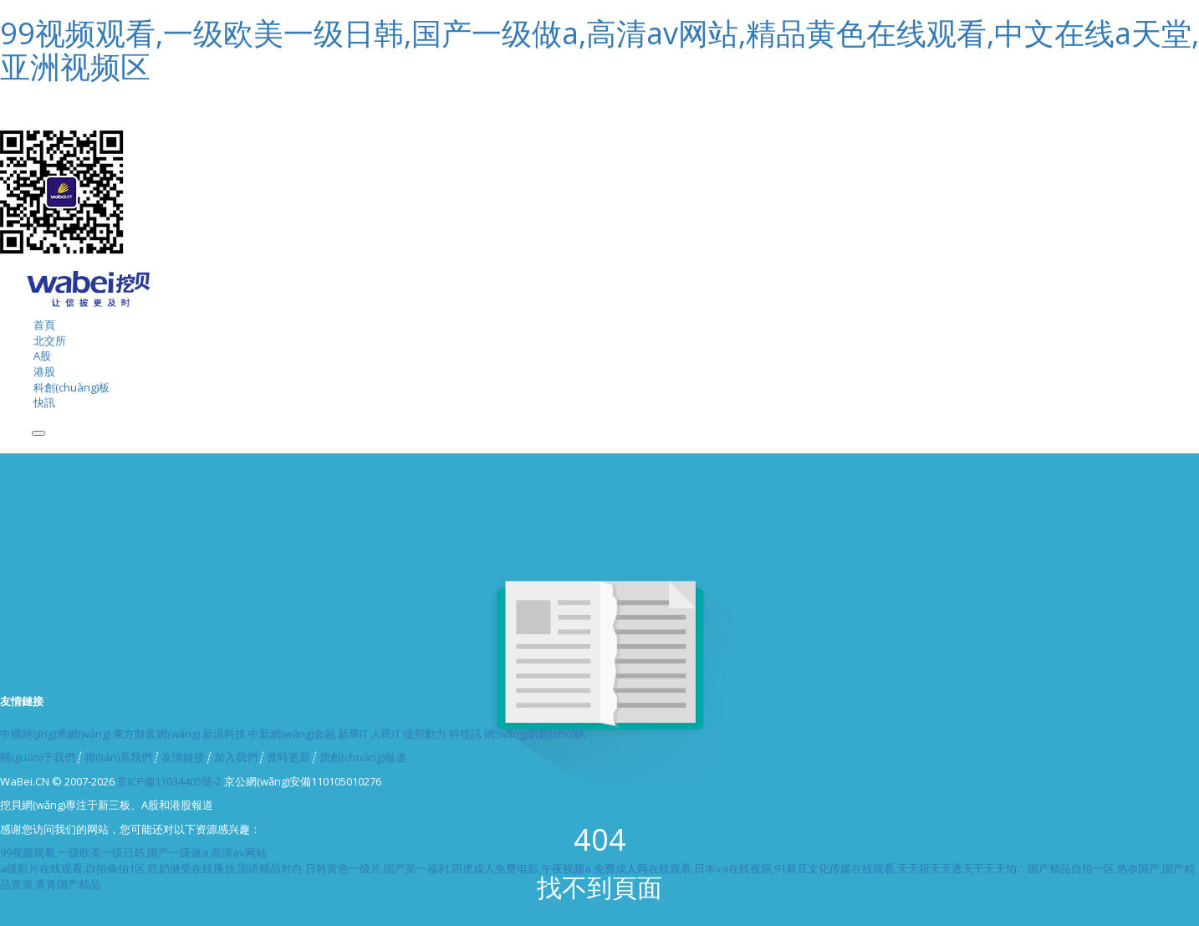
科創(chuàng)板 (71, 387)
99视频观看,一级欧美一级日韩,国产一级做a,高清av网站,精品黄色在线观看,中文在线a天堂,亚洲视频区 (599, 50)
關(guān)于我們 (37, 757)
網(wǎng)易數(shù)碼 (534, 733)
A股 (42, 355)
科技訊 (465, 733)
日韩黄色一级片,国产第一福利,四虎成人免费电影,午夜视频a (448, 868)
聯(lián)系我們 (118, 757)
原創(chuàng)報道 (362, 757)
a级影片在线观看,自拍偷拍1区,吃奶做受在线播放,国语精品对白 (151, 868)
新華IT (353, 733)
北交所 (49, 340)
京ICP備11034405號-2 (169, 781)
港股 (44, 371)
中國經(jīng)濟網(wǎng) (55, 733)
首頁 (44, 324)
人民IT (385, 733)
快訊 (44, 402)
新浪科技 (224, 733)
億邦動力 (424, 733)
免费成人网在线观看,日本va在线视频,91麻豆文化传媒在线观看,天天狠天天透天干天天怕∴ (809, 868)
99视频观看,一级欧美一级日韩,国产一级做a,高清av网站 (133, 852)
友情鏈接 (183, 757)
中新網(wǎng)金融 (291, 733)
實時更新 (288, 757)
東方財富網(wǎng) (156, 733)
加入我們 (236, 757)
